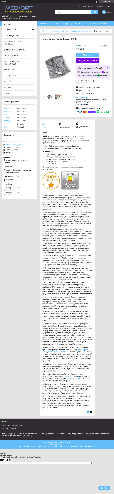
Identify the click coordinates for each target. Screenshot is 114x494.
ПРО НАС (7, 87)
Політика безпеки (9, 428)
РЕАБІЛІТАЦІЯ (9, 76)
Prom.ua (68, 442)
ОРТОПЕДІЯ (8, 70)
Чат (104, 488)
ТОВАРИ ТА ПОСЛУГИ (12, 30)
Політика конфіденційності (86, 446)
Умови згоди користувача (12, 425)
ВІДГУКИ (7, 81)
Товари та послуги (57, 24)
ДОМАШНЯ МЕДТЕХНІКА (14, 49)
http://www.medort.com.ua (16, 142)
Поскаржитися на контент (67, 446)
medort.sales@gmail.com (15, 144)
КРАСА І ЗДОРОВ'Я (11, 55)
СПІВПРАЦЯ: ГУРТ (11, 35)
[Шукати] (94, 12)
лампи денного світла (57, 352)
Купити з (89, 60)
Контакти (83, 24)
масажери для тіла (73, 378)
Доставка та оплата (98, 24)
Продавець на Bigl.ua (57, 444)
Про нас (73, 24)
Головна (43, 24)
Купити (89, 55)
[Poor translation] (8, 460)
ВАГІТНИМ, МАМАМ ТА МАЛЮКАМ (13, 42)
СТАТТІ (6, 93)
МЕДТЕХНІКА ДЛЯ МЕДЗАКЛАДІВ (11, 62)
